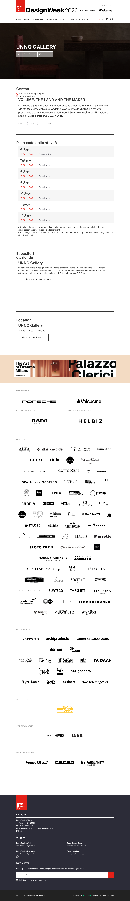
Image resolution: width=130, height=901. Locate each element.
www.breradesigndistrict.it (48, 828)
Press (74, 19)
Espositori (38, 19)
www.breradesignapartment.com (29, 854)
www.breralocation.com (76, 854)
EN (103, 19)
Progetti (64, 19)
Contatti (83, 19)
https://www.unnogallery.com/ (33, 93)
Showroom (51, 19)
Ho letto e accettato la (26, 880)
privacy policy (41, 880)
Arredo (23, 123)
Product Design (45, 123)
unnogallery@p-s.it (27, 96)
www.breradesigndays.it (76, 846)
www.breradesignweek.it (25, 846)
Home (19, 19)
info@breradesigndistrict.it (26, 828)
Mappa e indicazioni (33, 337)
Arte (32, 123)
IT (99, 19)
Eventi (27, 19)
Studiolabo (87, 895)
